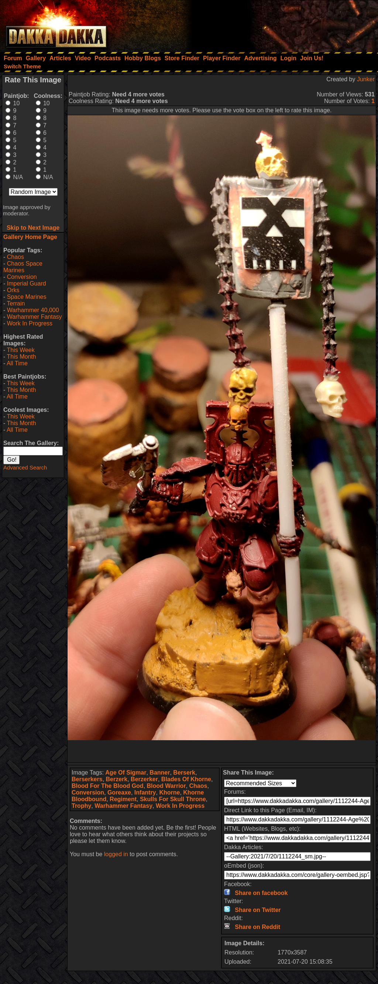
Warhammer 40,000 (33, 310)
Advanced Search (25, 467)
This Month (21, 356)
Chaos (15, 257)
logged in (116, 854)
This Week (20, 350)
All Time (17, 363)
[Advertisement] (278, 24)
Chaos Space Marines (22, 266)
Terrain (16, 303)
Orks (13, 290)
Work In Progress (29, 323)
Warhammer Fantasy (34, 317)
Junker (366, 79)
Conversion (22, 277)
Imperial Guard (26, 283)
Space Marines (27, 297)
